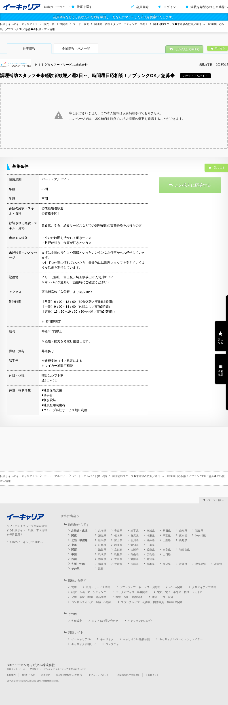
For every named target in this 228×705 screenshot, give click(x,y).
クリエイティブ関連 (204, 587)
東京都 (183, 535)
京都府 (118, 549)
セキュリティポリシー (100, 675)
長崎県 (135, 564)
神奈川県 (200, 535)
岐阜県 (102, 545)
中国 (74, 554)
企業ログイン (152, 675)
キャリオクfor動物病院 (136, 639)
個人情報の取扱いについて (69, 675)
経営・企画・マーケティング (88, 592)
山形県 (183, 530)
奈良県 (167, 549)
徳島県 (102, 559)
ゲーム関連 (176, 587)
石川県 (135, 540)
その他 (75, 568)
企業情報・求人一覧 (76, 48)
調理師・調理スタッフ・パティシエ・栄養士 (121, 24)
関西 (74, 549)
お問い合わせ (28, 675)
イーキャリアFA (81, 639)
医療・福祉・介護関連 (129, 597)
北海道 (102, 530)
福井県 (151, 540)
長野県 (183, 540)
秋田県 (167, 530)
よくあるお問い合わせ (104, 620)
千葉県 (167, 535)
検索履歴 (220, 373)
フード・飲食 (81, 24)
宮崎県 (183, 564)
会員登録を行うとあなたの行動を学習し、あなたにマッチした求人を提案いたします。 (114, 17)
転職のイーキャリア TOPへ (26, 542)
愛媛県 (135, 559)
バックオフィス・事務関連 (132, 592)
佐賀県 (118, 564)
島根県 (118, 554)
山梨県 (167, 540)
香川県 (118, 559)
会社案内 (11, 675)
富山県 (118, 540)
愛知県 (135, 545)
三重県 (151, 545)
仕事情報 (29, 48)
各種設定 (76, 620)
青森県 (118, 530)
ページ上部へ (215, 500)
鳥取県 (102, 554)
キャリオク (107, 639)
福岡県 (102, 564)
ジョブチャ (112, 644)
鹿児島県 (200, 564)
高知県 (151, 559)
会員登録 (142, 7)
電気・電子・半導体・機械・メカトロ (180, 592)
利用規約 (45, 675)
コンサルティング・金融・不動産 (91, 602)
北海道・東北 (79, 530)
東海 (74, 545)
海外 (100, 568)
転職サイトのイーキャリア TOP (19, 24)
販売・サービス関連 (56, 24)
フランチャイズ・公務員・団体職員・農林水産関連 (152, 602)
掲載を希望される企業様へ (209, 7)
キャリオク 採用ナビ (83, 644)
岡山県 (135, 554)
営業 (74, 587)
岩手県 (135, 530)
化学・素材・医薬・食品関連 (88, 597)
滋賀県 (102, 549)
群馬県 (135, 535)
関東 (74, 535)
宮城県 (151, 530)
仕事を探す (84, 6)
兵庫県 (151, 549)
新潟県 (102, 540)
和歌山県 (184, 549)
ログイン (169, 7)
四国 (74, 559)
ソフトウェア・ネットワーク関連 (140, 587)
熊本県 (151, 564)
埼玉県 (151, 535)
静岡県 (118, 545)
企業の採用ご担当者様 (128, 675)
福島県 (199, 530)
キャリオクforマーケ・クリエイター (181, 639)
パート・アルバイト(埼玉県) (90, 476)
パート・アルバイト (56, 476)
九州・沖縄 (78, 564)
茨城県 (102, 535)
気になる (220, 341)
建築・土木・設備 (162, 597)
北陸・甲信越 (79, 540)
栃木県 (118, 535)
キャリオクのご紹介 (140, 620)
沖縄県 (218, 564)
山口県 (167, 554)
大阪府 (135, 549)
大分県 (167, 564)
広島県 (151, 554)
